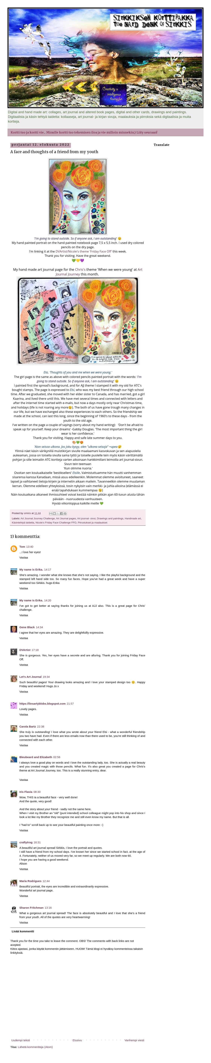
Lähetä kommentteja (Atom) (35, 1047)
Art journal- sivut (86, 518)
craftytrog (26, 842)
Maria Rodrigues (30, 881)
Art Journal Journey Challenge (38, 518)
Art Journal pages (66, 518)
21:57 (70, 703)
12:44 (46, 881)
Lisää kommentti (23, 931)
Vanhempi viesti (134, 1040)
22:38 (40, 726)
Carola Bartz (27, 726)
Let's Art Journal (30, 676)
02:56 (56, 757)
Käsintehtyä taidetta (23, 522)
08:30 (37, 791)
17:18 (35, 649)
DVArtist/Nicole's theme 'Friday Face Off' (84, 251)
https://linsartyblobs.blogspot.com (42, 703)
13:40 (29, 546)
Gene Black (27, 627)
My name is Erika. (31, 569)
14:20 (47, 600)
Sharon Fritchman (31, 907)
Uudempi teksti (20, 1040)
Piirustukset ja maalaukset (92, 522)
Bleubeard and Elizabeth (35, 757)
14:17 (47, 569)
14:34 (39, 627)
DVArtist (24, 649)
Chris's (80, 269)
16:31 (37, 842)
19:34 (46, 676)
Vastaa (23, 557)
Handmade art (133, 518)
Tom (22, 546)
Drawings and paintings (110, 518)
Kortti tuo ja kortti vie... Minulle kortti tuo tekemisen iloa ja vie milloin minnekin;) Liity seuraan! (84, 132)
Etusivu (77, 1040)
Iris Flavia (25, 791)
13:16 (48, 907)
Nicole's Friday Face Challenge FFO (56, 522)
